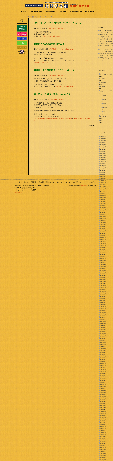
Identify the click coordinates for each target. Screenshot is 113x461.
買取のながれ (50, 182)
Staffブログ (45, 17)
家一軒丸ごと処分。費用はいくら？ (51, 94)
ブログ (82, 182)
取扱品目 (41, 182)
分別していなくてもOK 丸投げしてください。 (56, 23)
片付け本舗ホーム (23, 182)
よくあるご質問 (73, 182)
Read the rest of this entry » (51, 36)
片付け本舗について (61, 182)
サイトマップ (89, 182)
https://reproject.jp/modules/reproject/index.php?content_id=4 (53, 118)
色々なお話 (52, 28)
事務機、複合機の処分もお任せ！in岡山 (53, 70)
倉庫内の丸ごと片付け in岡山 (48, 44)
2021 (49, 17)
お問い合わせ (18, 192)
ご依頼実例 (52, 49)
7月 (51, 17)
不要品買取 (34, 182)
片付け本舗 (84, 185)
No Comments (60, 28)
